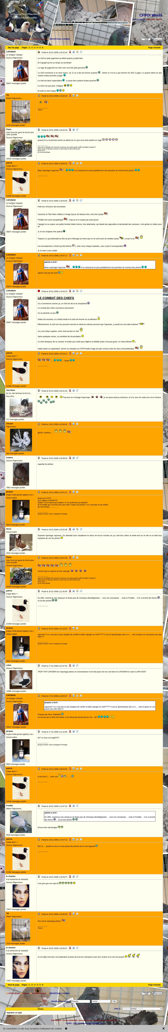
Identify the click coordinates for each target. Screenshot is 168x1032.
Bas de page (13, 48)
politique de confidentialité (105, 1020)
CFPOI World (14, 39)
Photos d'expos (39, 39)
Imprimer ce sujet (14, 1013)
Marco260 (150, 19)
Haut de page (13, 985)
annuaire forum (85, 1020)
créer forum (56, 1020)
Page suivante (154, 48)
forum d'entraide (70, 1020)
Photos (26, 39)
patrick (159, 19)
